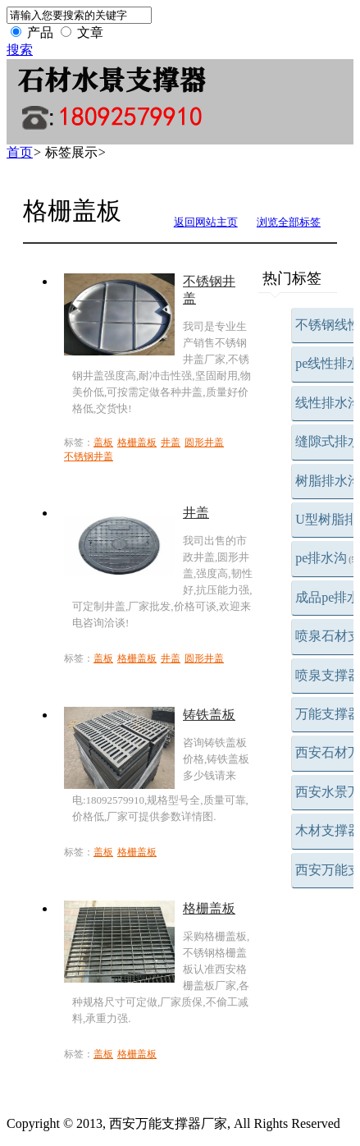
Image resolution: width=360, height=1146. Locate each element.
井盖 (170, 442)
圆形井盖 (204, 442)
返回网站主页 (206, 222)
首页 (20, 152)
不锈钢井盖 (88, 456)
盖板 (103, 442)
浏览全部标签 (289, 222)
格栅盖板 (137, 442)
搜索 (20, 50)
